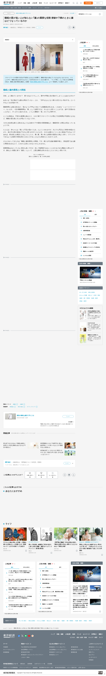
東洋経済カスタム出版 (77, 649)
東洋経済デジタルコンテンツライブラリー (32, 654)
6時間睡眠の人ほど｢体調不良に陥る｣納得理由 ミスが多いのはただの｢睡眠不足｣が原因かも (51, 445)
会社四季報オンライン (27, 649)
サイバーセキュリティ (9, 649)
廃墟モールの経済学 (88, 251)
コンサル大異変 (87, 255)
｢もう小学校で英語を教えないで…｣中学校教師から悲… (91, 75)
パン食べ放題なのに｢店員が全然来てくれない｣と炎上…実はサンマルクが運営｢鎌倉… (19, 571)
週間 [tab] (96, 214)
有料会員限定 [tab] (95, 46)
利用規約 (91, 660)
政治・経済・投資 (16, 7)
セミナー (52, 3)
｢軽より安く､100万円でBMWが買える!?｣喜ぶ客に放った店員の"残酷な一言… (20, 580)
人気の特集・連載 (86, 211)
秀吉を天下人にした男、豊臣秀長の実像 (92, 239)
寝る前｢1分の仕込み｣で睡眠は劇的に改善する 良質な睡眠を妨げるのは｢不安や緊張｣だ (14, 445)
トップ (20, 3)
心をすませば (91, 323)
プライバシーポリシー (25, 667)
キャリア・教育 (26, 7)
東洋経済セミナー (54, 654)
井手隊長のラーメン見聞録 (90, 222)
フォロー (40, 27)
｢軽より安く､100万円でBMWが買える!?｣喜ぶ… (91, 59)
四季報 (60, 3)
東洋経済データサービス (55, 652)
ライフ (35, 7)
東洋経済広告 (74, 647)
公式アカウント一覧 (40, 663)
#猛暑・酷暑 (94, 298)
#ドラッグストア (31, 406)
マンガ (46, 3)
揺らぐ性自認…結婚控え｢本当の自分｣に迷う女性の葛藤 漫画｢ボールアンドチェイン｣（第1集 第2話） (40, 546)
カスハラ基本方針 (72, 667)
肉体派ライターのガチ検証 (90, 243)
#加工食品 (20, 406)
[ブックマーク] (69, 27)
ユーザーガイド (93, 657)
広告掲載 (49, 663)
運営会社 (22, 663)
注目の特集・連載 (84, 263)
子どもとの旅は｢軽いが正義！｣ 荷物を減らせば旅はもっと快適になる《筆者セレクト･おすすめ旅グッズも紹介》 (14, 544)
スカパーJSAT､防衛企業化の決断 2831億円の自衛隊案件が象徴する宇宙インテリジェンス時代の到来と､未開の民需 (80, 589)
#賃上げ (90, 295)
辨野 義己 (5, 27)
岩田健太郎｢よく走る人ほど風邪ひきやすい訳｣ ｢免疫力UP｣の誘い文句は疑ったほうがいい (51, 452)
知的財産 (35, 667)
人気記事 (34, 3)
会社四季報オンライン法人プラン (58, 649)
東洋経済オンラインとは (85, 14)
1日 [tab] (85, 214)
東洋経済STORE (25, 652)
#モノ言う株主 (83, 292)
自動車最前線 (86, 230)
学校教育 (5, 647)
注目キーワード (84, 288)
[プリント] (73, 27)
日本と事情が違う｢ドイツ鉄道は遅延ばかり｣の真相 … (91, 67)
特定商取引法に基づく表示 (46, 667)
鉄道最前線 (6, 652)
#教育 (84, 301)
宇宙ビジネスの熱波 (86, 280)
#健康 (21, 404)
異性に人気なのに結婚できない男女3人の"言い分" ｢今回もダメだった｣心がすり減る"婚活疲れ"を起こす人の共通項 (90, 547)
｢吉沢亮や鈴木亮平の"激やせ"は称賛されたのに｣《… (91, 84)
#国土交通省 (91, 292)
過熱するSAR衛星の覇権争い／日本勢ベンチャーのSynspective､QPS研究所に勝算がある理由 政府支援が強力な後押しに (80, 603)
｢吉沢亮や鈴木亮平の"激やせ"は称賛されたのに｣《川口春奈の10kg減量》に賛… (20, 605)
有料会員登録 (88, 3)
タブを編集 (99, 7)
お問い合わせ (81, 667)
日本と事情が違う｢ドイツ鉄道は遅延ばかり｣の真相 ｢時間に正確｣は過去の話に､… (20, 588)
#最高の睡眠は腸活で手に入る (23, 13)
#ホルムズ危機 (83, 295)
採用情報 (29, 663)
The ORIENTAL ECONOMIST (29, 647)
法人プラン (92, 654)
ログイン (98, 3)
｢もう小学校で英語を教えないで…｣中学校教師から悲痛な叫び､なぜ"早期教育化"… (20, 597)
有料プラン (92, 652)
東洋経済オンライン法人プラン (57, 647)
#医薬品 (11, 406)
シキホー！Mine (25, 657)
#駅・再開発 (86, 298)
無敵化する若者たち (93, 335)
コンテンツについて (94, 649)
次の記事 (72, 13)
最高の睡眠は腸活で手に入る (39, 82)
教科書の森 (74, 652)
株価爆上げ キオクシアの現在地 (91, 247)
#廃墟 (80, 301)
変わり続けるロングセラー (90, 226)
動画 (40, 3)
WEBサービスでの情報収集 (10, 667)
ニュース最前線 (87, 234)
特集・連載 (27, 3)
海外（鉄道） (86, 218)
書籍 (66, 3)
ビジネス (6, 7)
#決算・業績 (96, 295)
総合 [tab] (85, 46)
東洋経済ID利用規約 (60, 667)
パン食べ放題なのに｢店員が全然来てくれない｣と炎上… (91, 50)
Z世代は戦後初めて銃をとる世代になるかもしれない (94, 312)
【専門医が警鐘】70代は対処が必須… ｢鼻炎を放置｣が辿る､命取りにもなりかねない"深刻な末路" (65, 544)
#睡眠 (14, 404)
